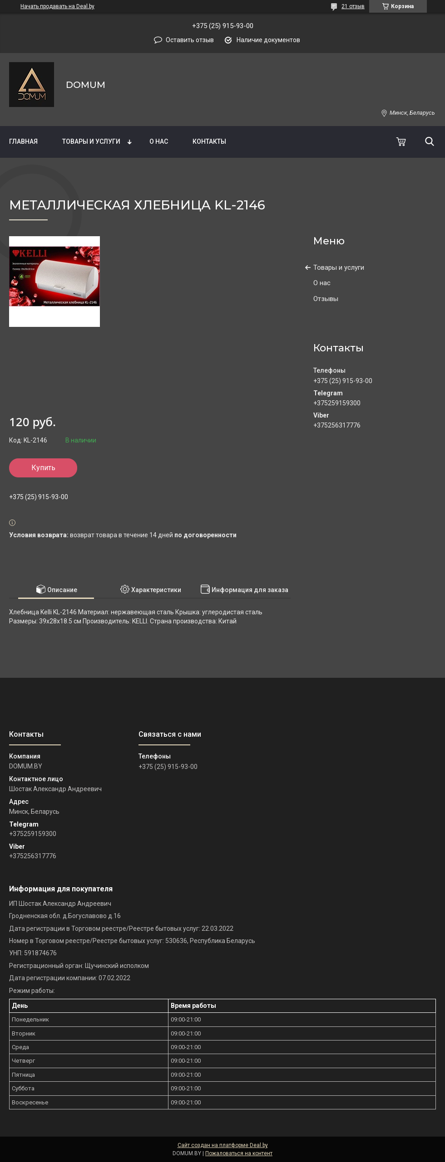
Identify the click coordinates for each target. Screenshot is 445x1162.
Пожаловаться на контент (238, 1153)
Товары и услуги (91, 141)
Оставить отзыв (190, 40)
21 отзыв (353, 6)
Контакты (209, 141)
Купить (43, 467)
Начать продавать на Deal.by (57, 6)
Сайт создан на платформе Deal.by (223, 1145)
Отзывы (325, 299)
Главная (23, 141)
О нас (158, 141)
